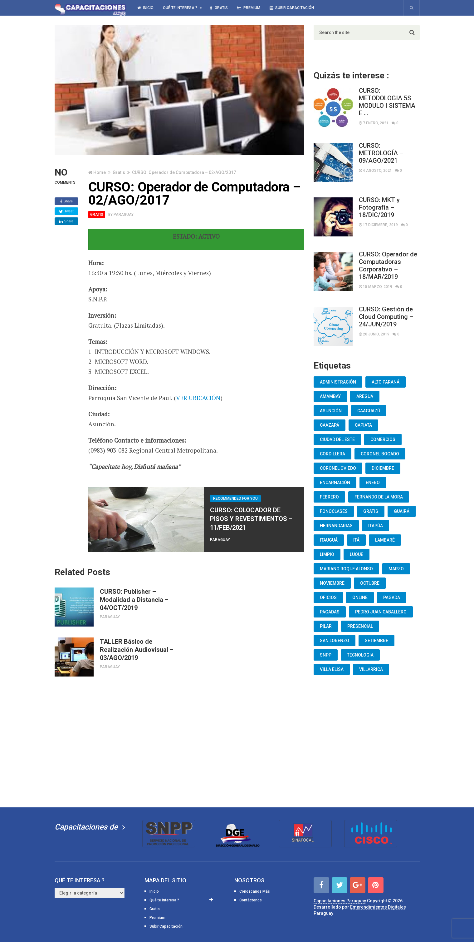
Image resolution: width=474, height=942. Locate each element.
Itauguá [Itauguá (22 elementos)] (329, 540)
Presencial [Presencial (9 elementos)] (360, 626)
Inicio (145, 8)
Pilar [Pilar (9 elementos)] (326, 626)
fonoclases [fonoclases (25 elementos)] (334, 511)
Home (99, 172)
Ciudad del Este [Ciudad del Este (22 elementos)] (337, 439)
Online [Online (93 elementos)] (360, 597)
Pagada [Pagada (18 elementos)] (391, 597)
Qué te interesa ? (180, 8)
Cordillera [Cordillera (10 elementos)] (332, 453)
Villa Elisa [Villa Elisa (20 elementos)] (332, 669)
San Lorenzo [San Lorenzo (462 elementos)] (334, 640)
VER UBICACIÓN (198, 398)
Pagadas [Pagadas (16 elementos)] (330, 611)
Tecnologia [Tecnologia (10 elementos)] (360, 654)
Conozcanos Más (254, 891)
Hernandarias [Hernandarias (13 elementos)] (336, 525)
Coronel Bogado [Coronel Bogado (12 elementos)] (380, 453)
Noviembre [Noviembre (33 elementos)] (332, 583)
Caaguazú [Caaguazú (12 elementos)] (368, 410)
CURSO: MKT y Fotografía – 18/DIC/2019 (379, 207)
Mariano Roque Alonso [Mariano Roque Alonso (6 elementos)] (346, 568)
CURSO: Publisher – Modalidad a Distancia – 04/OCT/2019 (134, 600)
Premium (248, 8)
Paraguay (124, 214)
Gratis (219, 8)
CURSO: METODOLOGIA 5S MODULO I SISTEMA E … (387, 102)
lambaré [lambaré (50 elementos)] (385, 540)
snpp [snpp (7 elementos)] (325, 654)
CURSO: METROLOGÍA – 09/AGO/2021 (381, 153)
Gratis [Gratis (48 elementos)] (370, 511)
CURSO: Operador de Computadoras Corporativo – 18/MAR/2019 (388, 265)
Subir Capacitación (292, 8)
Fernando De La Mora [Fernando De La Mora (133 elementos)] (378, 496)
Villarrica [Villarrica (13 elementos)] (371, 669)
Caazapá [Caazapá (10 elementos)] (329, 425)
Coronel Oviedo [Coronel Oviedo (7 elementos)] (338, 468)
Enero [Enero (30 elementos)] (373, 482)
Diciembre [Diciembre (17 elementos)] (383, 468)
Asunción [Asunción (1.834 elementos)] (331, 410)
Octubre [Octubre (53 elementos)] (369, 583)
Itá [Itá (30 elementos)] (356, 540)
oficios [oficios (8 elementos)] (328, 597)
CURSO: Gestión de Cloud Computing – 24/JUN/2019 (386, 316)
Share (66, 201)
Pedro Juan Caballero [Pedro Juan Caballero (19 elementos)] (381, 611)
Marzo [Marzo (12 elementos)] (396, 568)
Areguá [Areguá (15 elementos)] (364, 396)
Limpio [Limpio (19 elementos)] (327, 554)
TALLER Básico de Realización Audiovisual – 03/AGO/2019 (136, 650)
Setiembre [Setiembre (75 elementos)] (376, 640)
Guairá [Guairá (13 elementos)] (401, 511)
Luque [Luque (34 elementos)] (356, 554)
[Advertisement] (179, 745)
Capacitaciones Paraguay (340, 900)
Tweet (66, 211)
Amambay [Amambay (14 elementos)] (330, 396)
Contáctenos (250, 900)
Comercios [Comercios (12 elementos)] (382, 439)
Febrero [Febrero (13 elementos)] (329, 496)
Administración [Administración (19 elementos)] (338, 381)
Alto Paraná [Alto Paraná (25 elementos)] (385, 381)
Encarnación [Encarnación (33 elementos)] (335, 482)
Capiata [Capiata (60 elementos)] (363, 425)
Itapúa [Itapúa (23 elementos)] (375, 525)
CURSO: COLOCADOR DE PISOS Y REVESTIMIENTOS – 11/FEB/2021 (251, 518)
